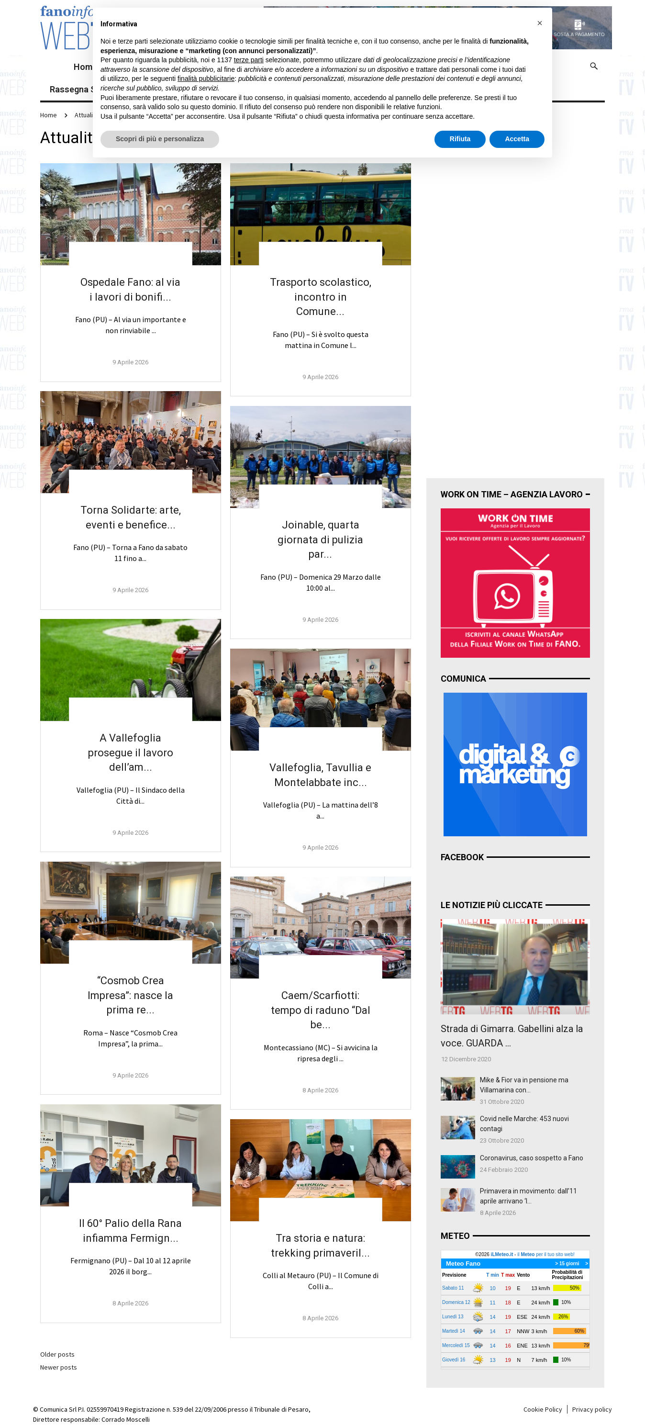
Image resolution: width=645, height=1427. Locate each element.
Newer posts (58, 1367)
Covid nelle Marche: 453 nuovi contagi (524, 1124)
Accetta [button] (517, 139)
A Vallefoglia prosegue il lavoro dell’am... (130, 753)
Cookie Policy (542, 1409)
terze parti (249, 60)
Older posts (57, 1354)
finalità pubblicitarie (206, 78)
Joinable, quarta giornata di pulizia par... (320, 540)
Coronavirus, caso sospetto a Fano (531, 1158)
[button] (539, 23)
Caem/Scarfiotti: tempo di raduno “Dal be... (320, 1010)
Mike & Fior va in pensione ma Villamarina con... (524, 1085)
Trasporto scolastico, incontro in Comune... (320, 297)
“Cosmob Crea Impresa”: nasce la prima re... (130, 995)
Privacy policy (592, 1409)
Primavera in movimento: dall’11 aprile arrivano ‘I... (528, 1196)
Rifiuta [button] (460, 139)
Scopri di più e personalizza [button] (160, 139)
